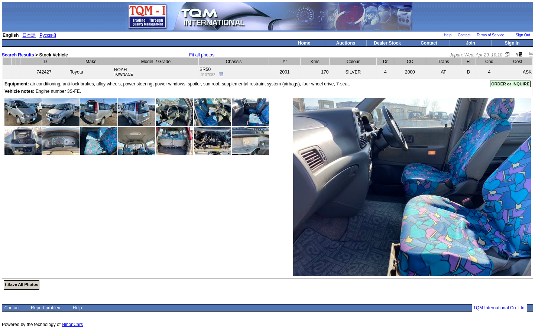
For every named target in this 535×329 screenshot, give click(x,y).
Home (304, 43)
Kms (315, 61)
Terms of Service (490, 35)
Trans (443, 61)
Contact (464, 35)
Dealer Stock (387, 43)
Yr (284, 61)
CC (410, 61)
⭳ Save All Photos (21, 284)
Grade (164, 61)
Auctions (345, 43)
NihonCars (72, 324)
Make (90, 61)
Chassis (234, 61)
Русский (47, 35)
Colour (353, 61)
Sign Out (523, 35)
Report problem (46, 307)
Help (448, 35)
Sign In (512, 43)
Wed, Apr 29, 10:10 (483, 55)
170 (324, 72)
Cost (517, 61)
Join (470, 43)
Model (147, 61)
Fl (468, 61)
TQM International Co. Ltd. (499, 307)
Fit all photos (201, 55)
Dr (385, 61)
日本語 (29, 35)
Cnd (489, 61)
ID (44, 61)
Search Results (18, 55)
